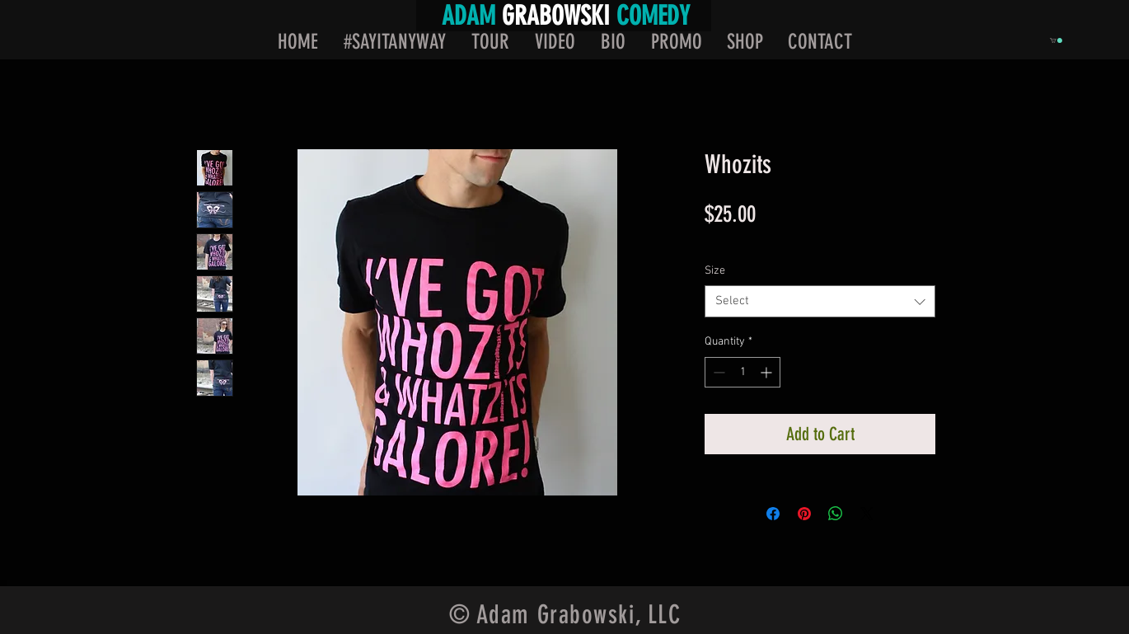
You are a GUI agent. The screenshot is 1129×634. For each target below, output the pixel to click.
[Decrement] (717, 372)
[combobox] (820, 301)
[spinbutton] (742, 372)
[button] (1056, 40)
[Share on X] (867, 514)
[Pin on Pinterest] (804, 514)
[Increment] (767, 372)
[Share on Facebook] (773, 514)
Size (715, 271)
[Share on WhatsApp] (836, 514)
